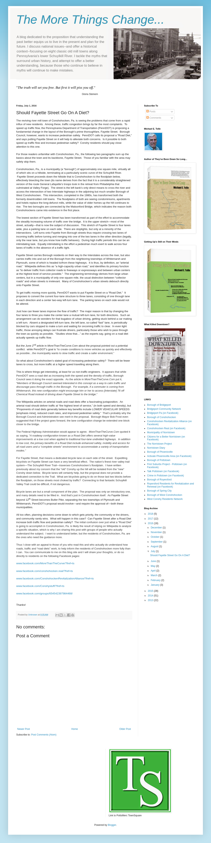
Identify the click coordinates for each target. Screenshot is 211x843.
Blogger (112, 825)
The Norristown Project (159, 443)
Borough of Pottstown (158, 460)
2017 (151, 518)
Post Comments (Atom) (43, 734)
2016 (151, 523)
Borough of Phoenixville (160, 451)
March (154, 575)
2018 (151, 513)
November (157, 532)
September (157, 541)
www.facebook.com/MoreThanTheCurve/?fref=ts (45, 563)
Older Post (125, 729)
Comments (153, 117)
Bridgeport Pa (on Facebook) (162, 413)
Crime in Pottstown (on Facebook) (165, 475)
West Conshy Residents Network (165, 499)
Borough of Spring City (159, 490)
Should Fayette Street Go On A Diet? (170, 555)
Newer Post (23, 729)
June (154, 561)
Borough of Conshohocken (161, 417)
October (155, 536)
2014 (151, 595)
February (156, 580)
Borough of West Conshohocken (164, 495)
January (155, 584)
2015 (151, 591)
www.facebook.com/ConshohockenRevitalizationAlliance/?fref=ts (55, 578)
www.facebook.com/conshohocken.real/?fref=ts (44, 571)
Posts (150, 111)
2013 (151, 600)
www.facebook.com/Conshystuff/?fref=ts (40, 586)
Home (74, 729)
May (153, 566)
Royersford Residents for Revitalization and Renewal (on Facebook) (170, 485)
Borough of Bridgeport (159, 404)
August (155, 546)
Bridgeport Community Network (164, 409)
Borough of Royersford (159, 479)
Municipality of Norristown (161, 432)
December (157, 527)
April (153, 570)
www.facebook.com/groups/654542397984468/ (44, 593)
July (153, 551)
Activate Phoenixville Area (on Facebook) (169, 456)
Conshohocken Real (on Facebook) (166, 428)
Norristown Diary (156, 447)
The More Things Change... (90, 19)
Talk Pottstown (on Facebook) (163, 471)
